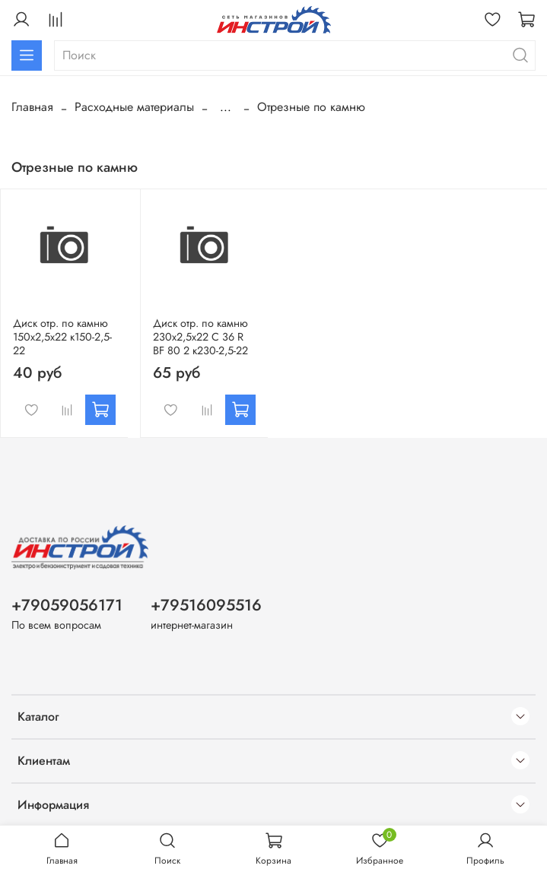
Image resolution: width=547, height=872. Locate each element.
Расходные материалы (134, 107)
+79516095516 (206, 605)
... (225, 107)
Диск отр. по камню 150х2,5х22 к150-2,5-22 (62, 337)
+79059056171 (66, 605)
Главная (32, 107)
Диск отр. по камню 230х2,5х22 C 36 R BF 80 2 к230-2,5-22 (200, 337)
